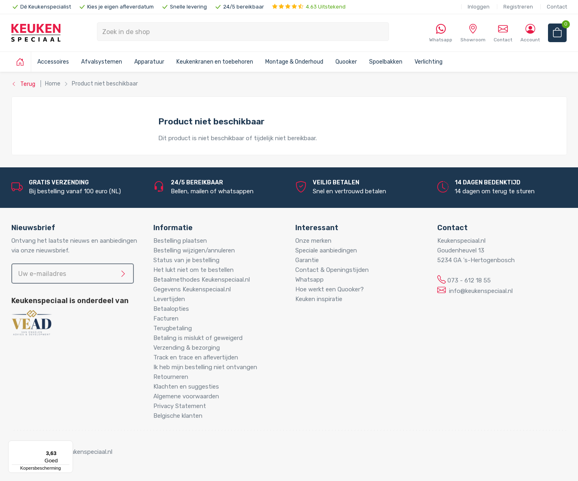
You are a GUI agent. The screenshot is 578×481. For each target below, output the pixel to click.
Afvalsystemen (101, 61)
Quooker (346, 61)
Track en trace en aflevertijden (195, 357)
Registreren (518, 6)
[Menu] (68, 445)
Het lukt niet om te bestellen (193, 270)
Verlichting (429, 61)
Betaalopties (171, 308)
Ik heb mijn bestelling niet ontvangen (205, 367)
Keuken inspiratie (318, 299)
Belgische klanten (177, 415)
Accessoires (53, 61)
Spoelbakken (385, 61)
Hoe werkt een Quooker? (329, 289)
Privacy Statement (179, 406)
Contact (557, 6)
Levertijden (169, 299)
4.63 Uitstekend (309, 7)
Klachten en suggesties (186, 386)
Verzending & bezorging (186, 347)
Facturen (165, 318)
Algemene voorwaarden (186, 396)
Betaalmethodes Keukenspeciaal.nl (201, 279)
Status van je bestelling (186, 260)
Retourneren (170, 377)
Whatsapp (309, 279)
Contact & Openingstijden (332, 270)
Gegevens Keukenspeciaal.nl (192, 289)
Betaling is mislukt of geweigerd (198, 338)
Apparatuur (149, 61)
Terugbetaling (172, 328)
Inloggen (479, 6)
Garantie (307, 260)
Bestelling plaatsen (180, 240)
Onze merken (313, 240)
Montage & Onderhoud (294, 61)
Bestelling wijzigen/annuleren (194, 250)
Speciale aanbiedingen (326, 250)
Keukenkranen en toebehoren (214, 61)
